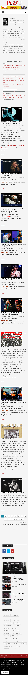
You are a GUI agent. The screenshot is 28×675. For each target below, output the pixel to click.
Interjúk (9, 643)
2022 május (14, 628)
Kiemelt (4, 576)
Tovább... (3, 155)
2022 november (16, 630)
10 (9, 519)
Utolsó (21, 519)
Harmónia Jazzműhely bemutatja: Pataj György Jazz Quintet (13, 245)
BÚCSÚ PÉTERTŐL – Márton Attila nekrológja (12, 86)
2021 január (15, 618)
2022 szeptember (17, 633)
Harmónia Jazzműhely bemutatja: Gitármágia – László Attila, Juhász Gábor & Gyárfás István (13, 402)
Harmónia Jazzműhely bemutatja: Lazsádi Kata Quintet (11, 174)
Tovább (14, 519)
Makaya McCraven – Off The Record (14, 570)
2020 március (15, 615)
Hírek (4, 480)
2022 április (6, 636)
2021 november (15, 620)
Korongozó (17, 646)
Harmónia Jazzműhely (18, 641)
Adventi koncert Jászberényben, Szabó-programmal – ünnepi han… (19, 593)
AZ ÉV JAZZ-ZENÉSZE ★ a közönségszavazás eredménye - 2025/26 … (18, 578)
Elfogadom (5, 672)
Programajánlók (7, 161)
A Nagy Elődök (7, 638)
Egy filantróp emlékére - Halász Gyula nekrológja (13, 84)
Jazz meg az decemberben (19, 584)
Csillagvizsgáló (7, 641)
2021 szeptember (8, 623)
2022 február (17, 625)
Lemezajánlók (6, 109)
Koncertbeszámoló (8, 646)
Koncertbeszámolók (6, 584)
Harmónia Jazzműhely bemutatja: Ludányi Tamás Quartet (11, 279)
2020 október (7, 618)
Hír (4, 643)
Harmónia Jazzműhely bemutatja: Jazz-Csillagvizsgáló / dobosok (13, 208)
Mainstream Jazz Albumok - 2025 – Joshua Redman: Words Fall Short (12, 122)
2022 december (7, 625)
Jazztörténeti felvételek (8, 334)
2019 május (6, 615)
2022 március (7, 630)
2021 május (6, 620)
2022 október (7, 633)
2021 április (17, 623)
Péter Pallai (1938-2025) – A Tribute (10, 89)
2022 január (6, 628)
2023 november (15, 636)
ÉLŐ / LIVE (15, 648)
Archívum (15, 638)
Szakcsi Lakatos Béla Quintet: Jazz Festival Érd (18, 600)
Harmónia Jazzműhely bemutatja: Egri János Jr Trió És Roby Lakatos (13, 313)
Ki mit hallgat (22, 643)
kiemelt (15, 643)
